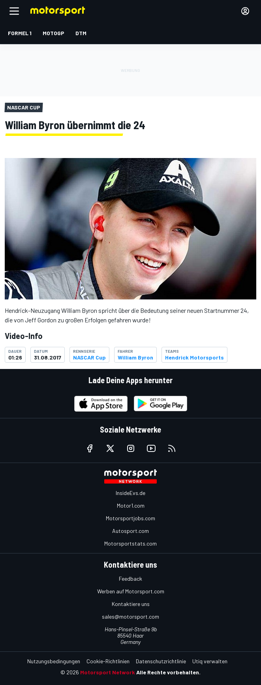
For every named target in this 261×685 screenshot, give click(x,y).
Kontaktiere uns (131, 603)
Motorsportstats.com (130, 543)
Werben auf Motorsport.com (130, 591)
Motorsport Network (107, 672)
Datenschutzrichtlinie (161, 661)
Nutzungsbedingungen (53, 661)
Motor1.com (131, 505)
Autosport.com (130, 530)
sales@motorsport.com (130, 616)
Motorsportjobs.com (130, 518)
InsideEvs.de (130, 492)
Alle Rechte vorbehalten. (168, 672)
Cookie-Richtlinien (108, 661)
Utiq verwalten (209, 661)
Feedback (130, 578)
